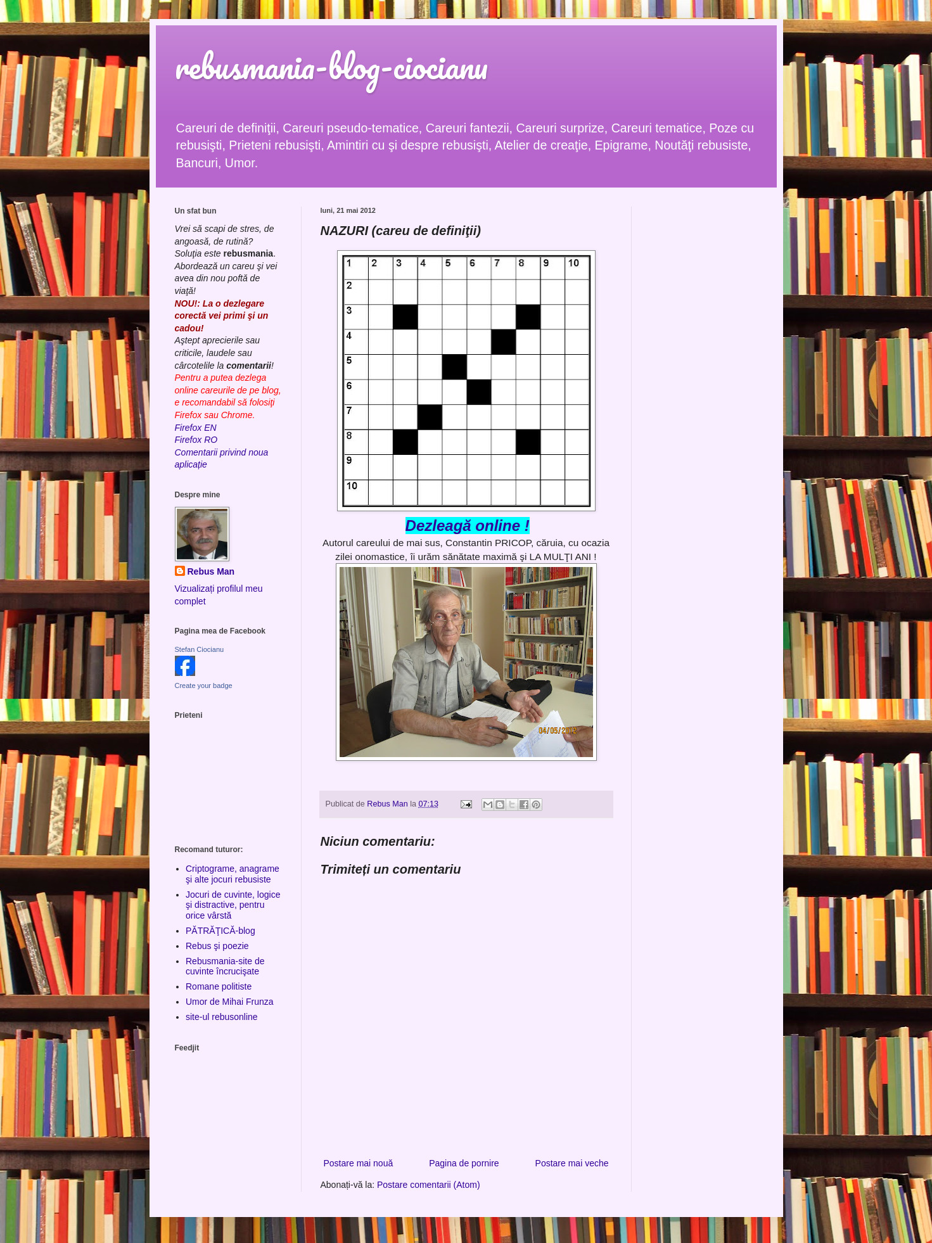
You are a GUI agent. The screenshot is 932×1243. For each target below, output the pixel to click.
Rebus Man (211, 571)
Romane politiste (219, 986)
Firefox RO (196, 440)
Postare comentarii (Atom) (428, 1185)
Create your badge (204, 685)
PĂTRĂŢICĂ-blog (220, 931)
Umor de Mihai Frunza (230, 1002)
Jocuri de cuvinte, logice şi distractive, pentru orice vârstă (233, 905)
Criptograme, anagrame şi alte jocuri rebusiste (232, 874)
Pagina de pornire (464, 1163)
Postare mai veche (572, 1163)
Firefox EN (196, 428)
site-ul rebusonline (222, 1017)
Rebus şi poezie (217, 946)
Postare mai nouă (358, 1163)
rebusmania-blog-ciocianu (331, 66)
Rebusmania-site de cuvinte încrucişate (225, 966)
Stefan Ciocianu (199, 649)
